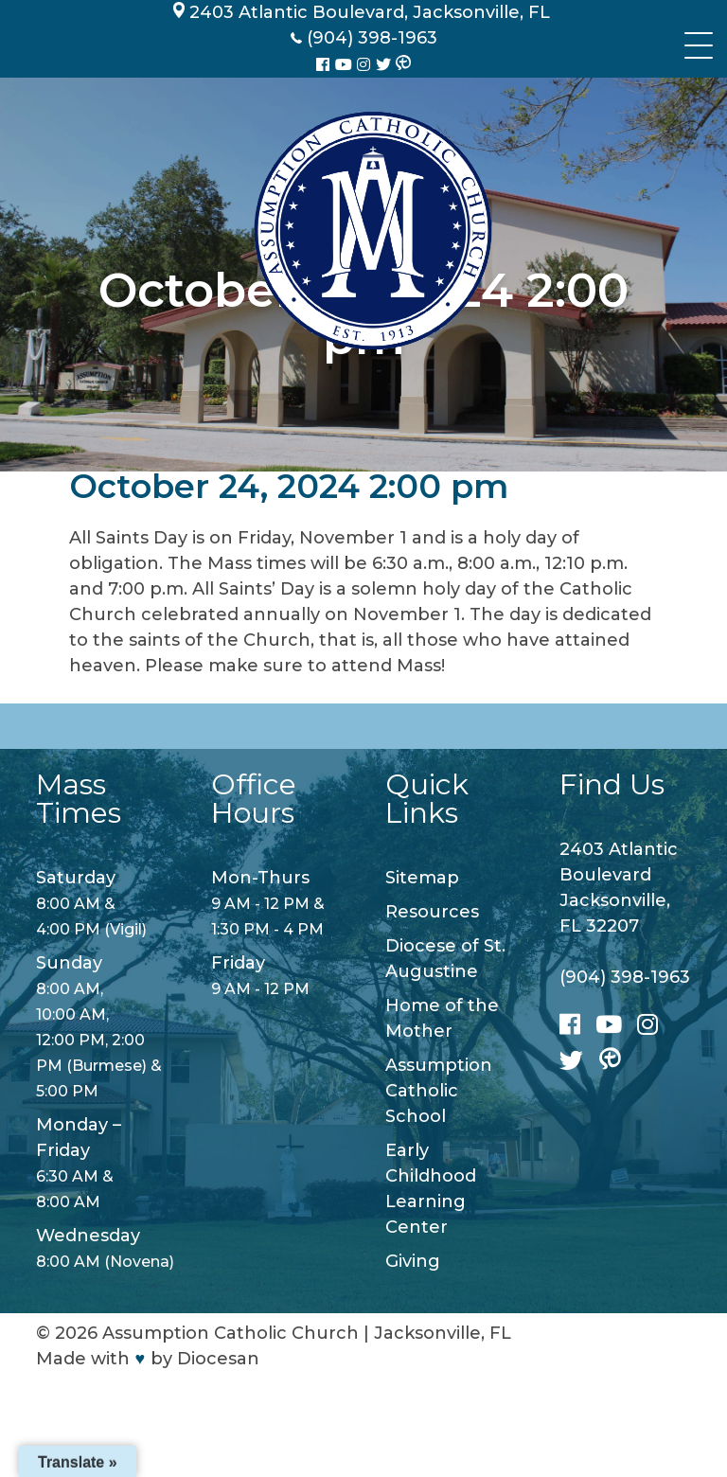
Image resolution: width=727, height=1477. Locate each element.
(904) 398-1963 (624, 977)
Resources (432, 911)
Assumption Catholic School (438, 1091)
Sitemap (422, 877)
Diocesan (218, 1358)
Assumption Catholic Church (230, 1333)
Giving (412, 1261)
